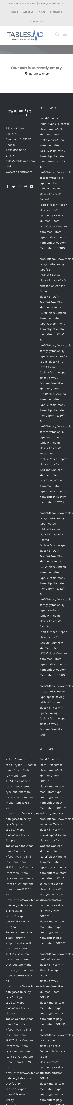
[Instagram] (19, 186)
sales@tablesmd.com (51, 3)
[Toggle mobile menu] (65, 34)
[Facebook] (7, 186)
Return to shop (39, 73)
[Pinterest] (25, 186)
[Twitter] (13, 186)
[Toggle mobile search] (57, 34)
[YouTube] (31, 186)
